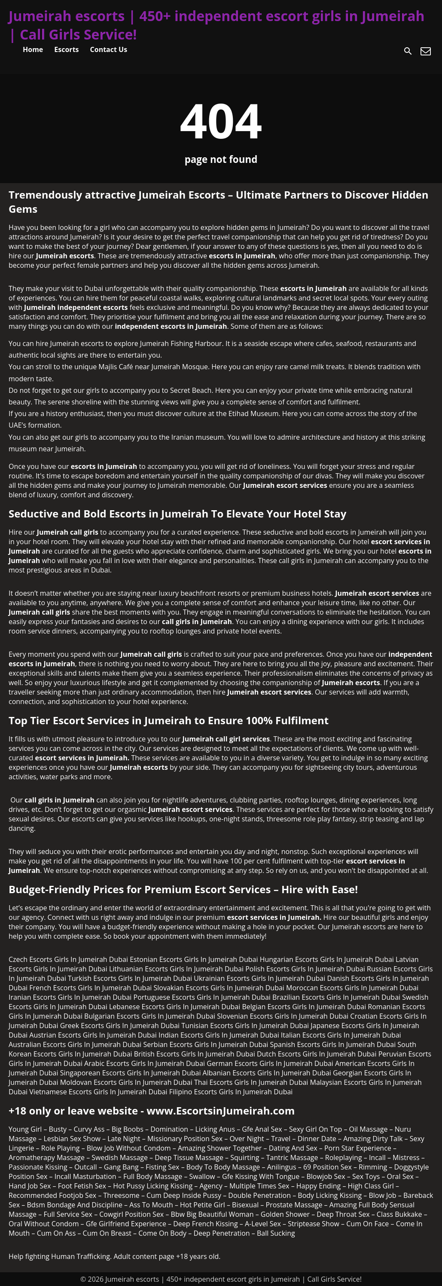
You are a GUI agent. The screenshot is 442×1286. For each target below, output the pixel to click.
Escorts (66, 49)
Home (33, 49)
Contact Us (109, 49)
